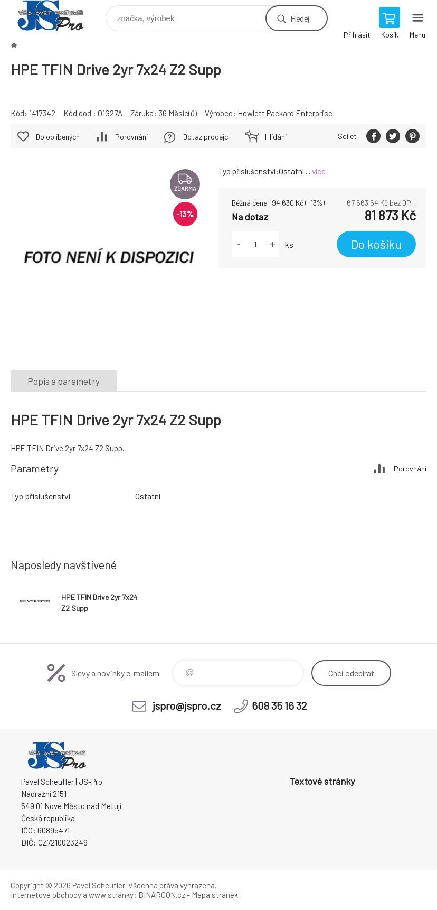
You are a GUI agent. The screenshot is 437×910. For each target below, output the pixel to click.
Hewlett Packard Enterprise (285, 113)
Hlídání (276, 136)
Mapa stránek (215, 894)
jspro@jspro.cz (187, 705)
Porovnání (131, 136)
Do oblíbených (58, 136)
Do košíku (376, 244)
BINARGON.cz (161, 894)
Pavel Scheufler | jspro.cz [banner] (57, 15)
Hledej (299, 18)
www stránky (111, 894)
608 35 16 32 (279, 705)
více (319, 171)
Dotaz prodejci (206, 136)
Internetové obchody (46, 894)
